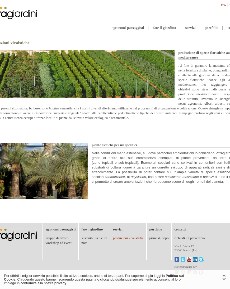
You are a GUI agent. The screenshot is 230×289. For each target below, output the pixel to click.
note (84, 243)
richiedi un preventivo (190, 238)
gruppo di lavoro (57, 238)
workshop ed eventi (59, 243)
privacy (60, 283)
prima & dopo (159, 238)
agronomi (128, 28)
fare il (164, 28)
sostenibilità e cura (94, 238)
